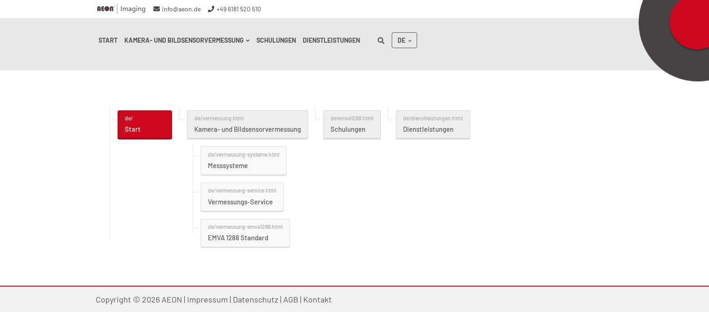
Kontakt (317, 299)
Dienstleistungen (428, 129)
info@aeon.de (181, 9)
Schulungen (347, 129)
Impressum (207, 299)
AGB (290, 299)
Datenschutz (255, 299)
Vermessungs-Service (240, 202)
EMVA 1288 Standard (238, 237)
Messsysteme (228, 165)
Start (133, 129)
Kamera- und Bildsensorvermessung (247, 129)
